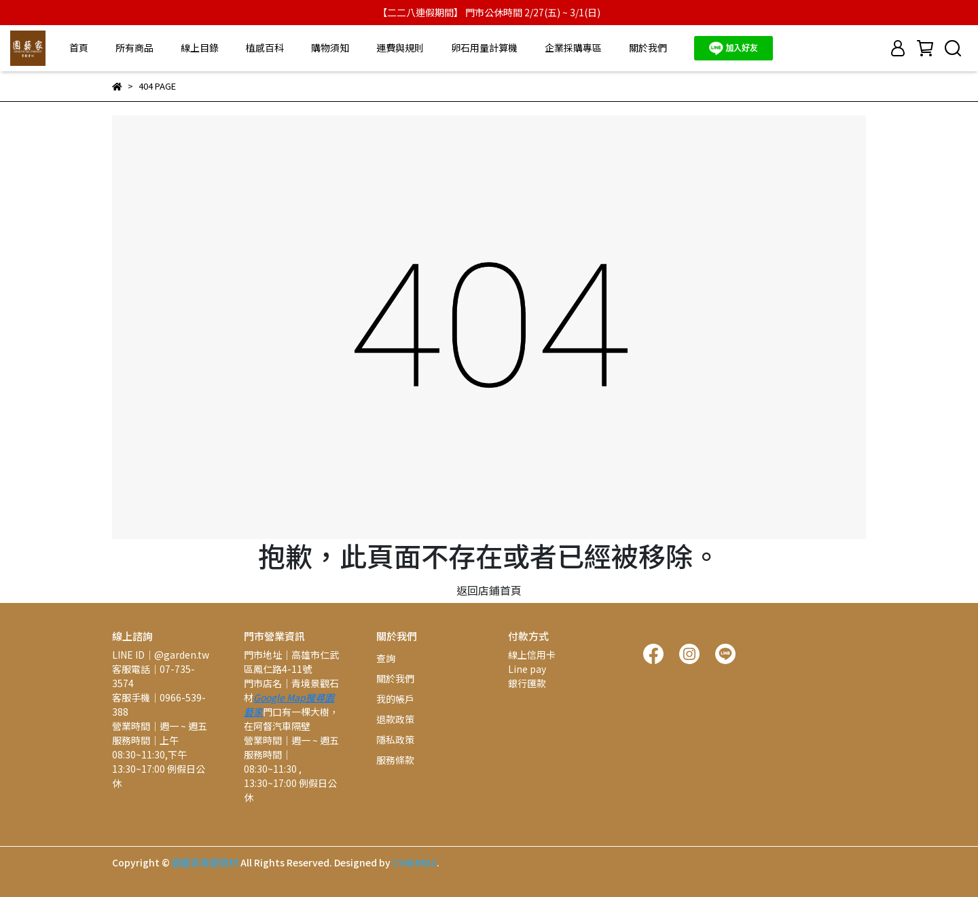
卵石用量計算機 (484, 47)
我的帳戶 (395, 699)
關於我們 (648, 47)
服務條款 (395, 760)
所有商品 (134, 47)
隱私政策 (395, 739)
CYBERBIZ (415, 862)
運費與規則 (400, 47)
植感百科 (265, 47)
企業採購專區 (573, 47)
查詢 (385, 658)
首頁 (78, 47)
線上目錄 (200, 47)
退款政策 (395, 719)
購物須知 (330, 47)
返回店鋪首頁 (489, 590)
